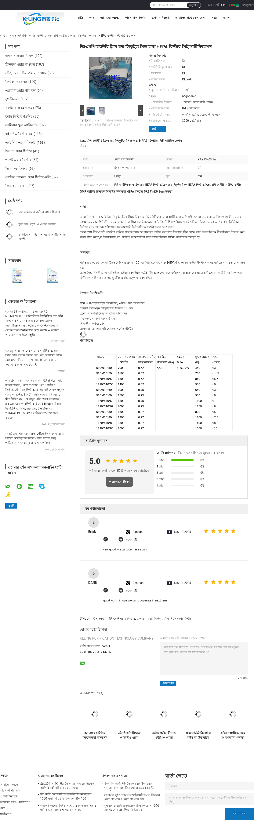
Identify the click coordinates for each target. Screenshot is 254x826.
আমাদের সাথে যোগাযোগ (190, 17)
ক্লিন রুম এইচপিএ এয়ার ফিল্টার (37, 224)
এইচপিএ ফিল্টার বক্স (19, 134)
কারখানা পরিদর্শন (135, 17)
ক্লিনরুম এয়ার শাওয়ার (20, 64)
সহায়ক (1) (131, 539)
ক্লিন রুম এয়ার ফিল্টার (149, 618)
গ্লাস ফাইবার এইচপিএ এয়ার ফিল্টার (39, 212)
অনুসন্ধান (194, 5)
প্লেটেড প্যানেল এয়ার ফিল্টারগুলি (28, 177)
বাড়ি (80, 17)
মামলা (226, 17)
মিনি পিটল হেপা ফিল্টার (178, 618)
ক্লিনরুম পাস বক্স (16, 82)
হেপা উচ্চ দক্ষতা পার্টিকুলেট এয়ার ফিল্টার (111, 618)
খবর (214, 17)
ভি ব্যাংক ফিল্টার (16, 169)
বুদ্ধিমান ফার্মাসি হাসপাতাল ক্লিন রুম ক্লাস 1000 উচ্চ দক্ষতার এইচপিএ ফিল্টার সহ (131, 808)
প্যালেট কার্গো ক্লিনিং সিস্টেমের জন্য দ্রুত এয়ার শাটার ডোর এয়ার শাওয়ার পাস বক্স (68, 808)
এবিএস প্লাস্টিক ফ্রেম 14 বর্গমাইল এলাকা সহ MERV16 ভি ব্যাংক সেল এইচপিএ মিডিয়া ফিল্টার (232, 735)
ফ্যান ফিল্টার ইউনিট (18, 116)
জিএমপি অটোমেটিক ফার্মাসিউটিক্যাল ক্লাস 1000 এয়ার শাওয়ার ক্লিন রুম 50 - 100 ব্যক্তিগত (66, 797)
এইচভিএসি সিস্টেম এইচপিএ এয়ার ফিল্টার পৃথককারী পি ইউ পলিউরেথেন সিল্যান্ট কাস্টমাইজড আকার (129, 735)
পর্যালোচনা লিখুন (119, 482)
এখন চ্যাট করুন (217, 5)
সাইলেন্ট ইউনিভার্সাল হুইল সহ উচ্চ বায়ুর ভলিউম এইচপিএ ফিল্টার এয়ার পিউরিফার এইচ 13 (198, 735)
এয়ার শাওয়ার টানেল (19, 56)
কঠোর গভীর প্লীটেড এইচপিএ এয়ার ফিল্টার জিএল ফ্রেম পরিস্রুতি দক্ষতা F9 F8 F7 (163, 735)
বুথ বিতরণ (12, 99)
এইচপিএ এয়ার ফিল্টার (31, 35)
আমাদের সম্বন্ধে (109, 17)
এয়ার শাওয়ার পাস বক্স (20, 90)
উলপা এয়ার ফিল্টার (18, 151)
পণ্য (91, 17)
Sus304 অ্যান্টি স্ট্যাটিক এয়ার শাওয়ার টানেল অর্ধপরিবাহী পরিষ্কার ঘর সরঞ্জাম (67, 786)
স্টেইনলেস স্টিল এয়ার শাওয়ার (26, 73)
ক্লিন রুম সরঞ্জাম (16, 186)
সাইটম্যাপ (6, 814)
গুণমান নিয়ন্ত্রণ (160, 17)
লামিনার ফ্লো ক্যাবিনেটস (22, 125)
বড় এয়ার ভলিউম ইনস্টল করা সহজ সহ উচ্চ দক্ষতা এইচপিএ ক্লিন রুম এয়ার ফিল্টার (95, 735)
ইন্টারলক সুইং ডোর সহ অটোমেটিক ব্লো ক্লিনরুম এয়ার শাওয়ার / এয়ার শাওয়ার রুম (132, 797)
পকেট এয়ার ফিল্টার (18, 160)
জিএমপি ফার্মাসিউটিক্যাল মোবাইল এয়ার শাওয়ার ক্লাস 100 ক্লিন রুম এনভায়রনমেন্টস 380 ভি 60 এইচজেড (129, 786)
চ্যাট (154, 128)
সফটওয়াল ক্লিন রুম (18, 108)
